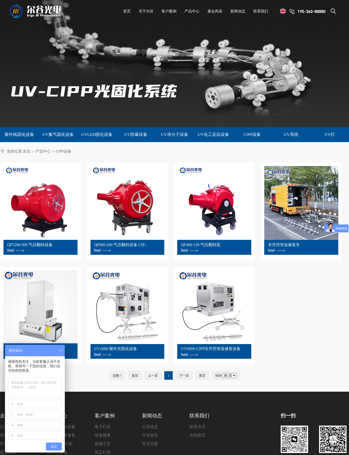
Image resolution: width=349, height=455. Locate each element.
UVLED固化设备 (97, 134)
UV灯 (330, 134)
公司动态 (150, 427)
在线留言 (197, 435)
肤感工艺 (103, 444)
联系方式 (197, 427)
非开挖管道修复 (61, 435)
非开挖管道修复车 (284, 247)
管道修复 (103, 435)
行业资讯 (150, 435)
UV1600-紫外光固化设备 (115, 351)
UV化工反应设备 (213, 134)
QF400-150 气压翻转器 (200, 247)
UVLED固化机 (60, 444)
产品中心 (43, 151)
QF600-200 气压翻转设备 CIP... (120, 247)
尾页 (202, 375)
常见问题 (150, 444)
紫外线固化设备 (19, 134)
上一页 (153, 375)
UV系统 (291, 134)
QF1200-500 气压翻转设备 (30, 247)
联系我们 (199, 415)
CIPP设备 (252, 134)
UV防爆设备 (135, 134)
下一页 (184, 375)
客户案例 (105, 415)
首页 (26, 151)
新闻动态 (152, 415)
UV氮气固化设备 (58, 134)
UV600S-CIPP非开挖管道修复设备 (211, 351)
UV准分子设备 (174, 134)
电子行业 (103, 427)
